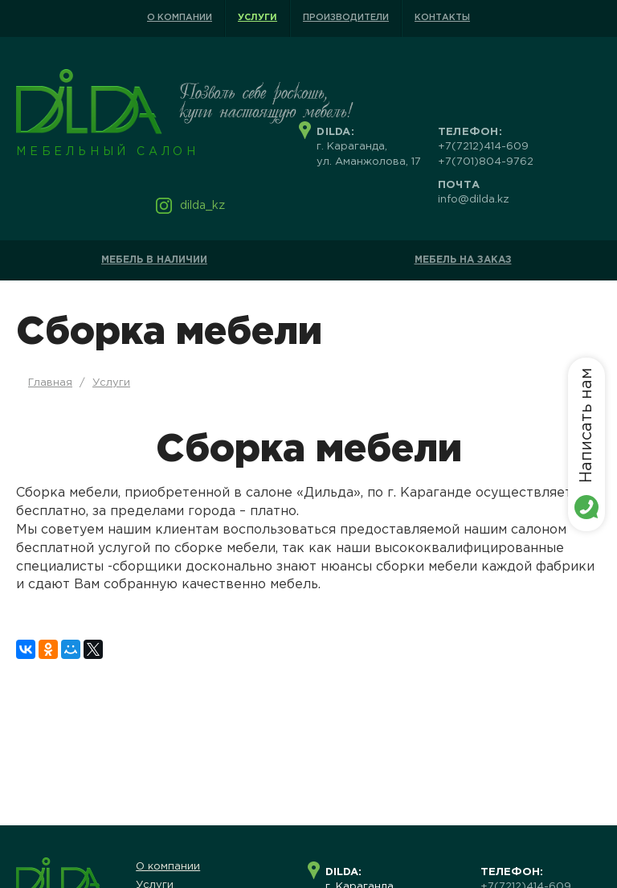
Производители (346, 18)
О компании (179, 18)
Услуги (257, 18)
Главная (50, 383)
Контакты (442, 18)
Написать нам (586, 425)
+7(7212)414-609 (483, 146)
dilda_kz (202, 206)
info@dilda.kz (473, 199)
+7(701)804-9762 (485, 162)
